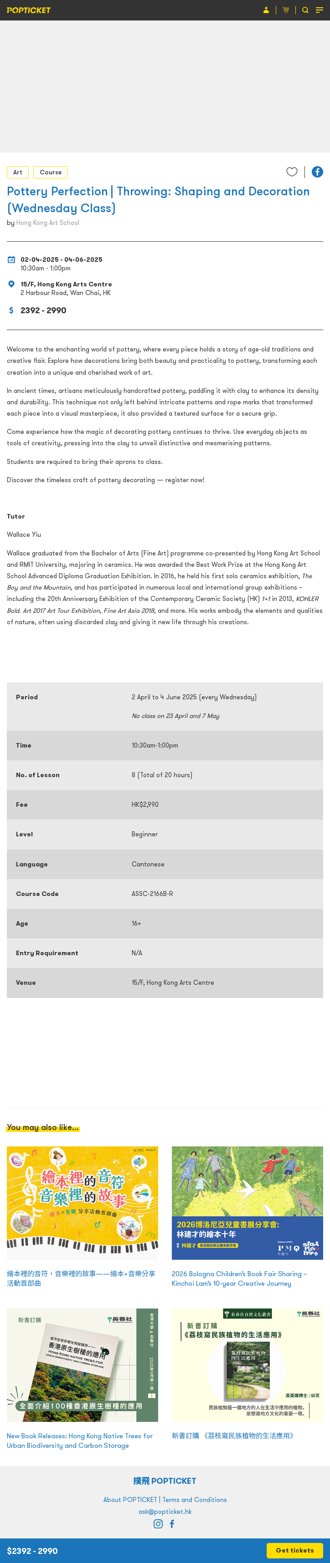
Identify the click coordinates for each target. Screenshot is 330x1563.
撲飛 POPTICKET (165, 1481)
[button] (317, 172)
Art (17, 172)
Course (51, 172)
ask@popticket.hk (165, 1511)
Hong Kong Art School (47, 223)
